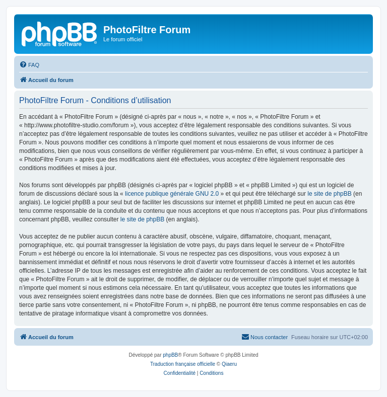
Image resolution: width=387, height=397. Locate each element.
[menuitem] (29, 65)
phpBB (170, 355)
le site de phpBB (329, 193)
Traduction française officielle (182, 364)
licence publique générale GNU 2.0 (172, 193)
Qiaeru (229, 364)
